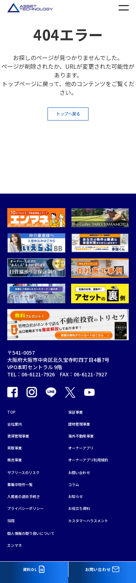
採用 (12, 515)
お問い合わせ (83, 458)
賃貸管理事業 (22, 415)
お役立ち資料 (83, 500)
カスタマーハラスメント (96, 515)
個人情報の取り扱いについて (40, 529)
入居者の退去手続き (30, 486)
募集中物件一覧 (25, 472)
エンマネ (17, 544)
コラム (75, 472)
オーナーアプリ (85, 429)
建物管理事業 (83, 401)
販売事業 (17, 443)
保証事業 (78, 387)
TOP (12, 387)
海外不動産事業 (86, 415)
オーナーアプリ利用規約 (96, 443)
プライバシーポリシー (32, 500)
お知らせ (78, 486)
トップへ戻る (68, 116)
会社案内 (17, 401)
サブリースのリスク (30, 458)
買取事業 (17, 429)
